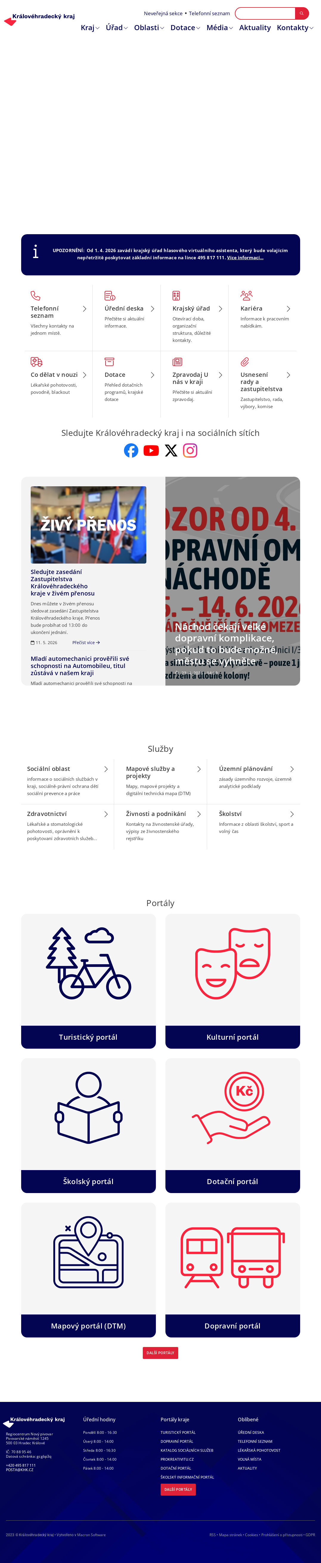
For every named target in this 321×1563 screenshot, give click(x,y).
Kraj (87, 27)
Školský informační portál (187, 1477)
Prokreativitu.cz (177, 1459)
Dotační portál (176, 1468)
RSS (213, 1534)
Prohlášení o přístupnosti (282, 1534)
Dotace (182, 27)
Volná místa (249, 1459)
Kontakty (292, 27)
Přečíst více (86, 642)
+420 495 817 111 (21, 1465)
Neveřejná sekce (163, 13)
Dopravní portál (177, 1441)
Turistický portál (178, 1432)
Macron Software (91, 1534)
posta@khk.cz (19, 1469)
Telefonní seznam (209, 13)
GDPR (310, 1534)
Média (217, 27)
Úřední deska (251, 1432)
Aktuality (255, 27)
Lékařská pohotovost (259, 1450)
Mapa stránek (230, 1534)
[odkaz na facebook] (131, 450)
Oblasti (146, 27)
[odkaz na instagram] (190, 450)
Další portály (160, 1353)
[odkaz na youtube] (151, 450)
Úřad (114, 27)
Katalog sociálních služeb (187, 1450)
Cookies (251, 1535)
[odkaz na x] (171, 450)
